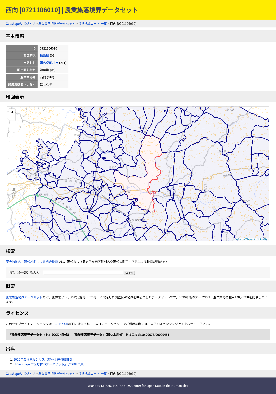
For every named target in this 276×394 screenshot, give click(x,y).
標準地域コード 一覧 (92, 23)
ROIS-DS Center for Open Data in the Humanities (153, 385)
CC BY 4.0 (61, 323)
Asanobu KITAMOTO (102, 385)
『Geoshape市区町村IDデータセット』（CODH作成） (49, 364)
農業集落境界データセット (56, 23)
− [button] (12, 118)
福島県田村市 (49, 62)
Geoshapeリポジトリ (20, 23)
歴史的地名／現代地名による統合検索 (32, 261)
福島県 (44, 55)
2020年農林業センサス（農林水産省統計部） (44, 359)
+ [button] (12, 112)
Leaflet (237, 239)
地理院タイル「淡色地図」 (255, 239)
